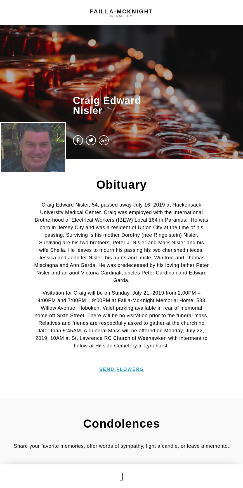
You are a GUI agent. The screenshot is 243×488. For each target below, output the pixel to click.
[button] (121, 476)
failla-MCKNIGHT (121, 11)
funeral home (121, 16)
